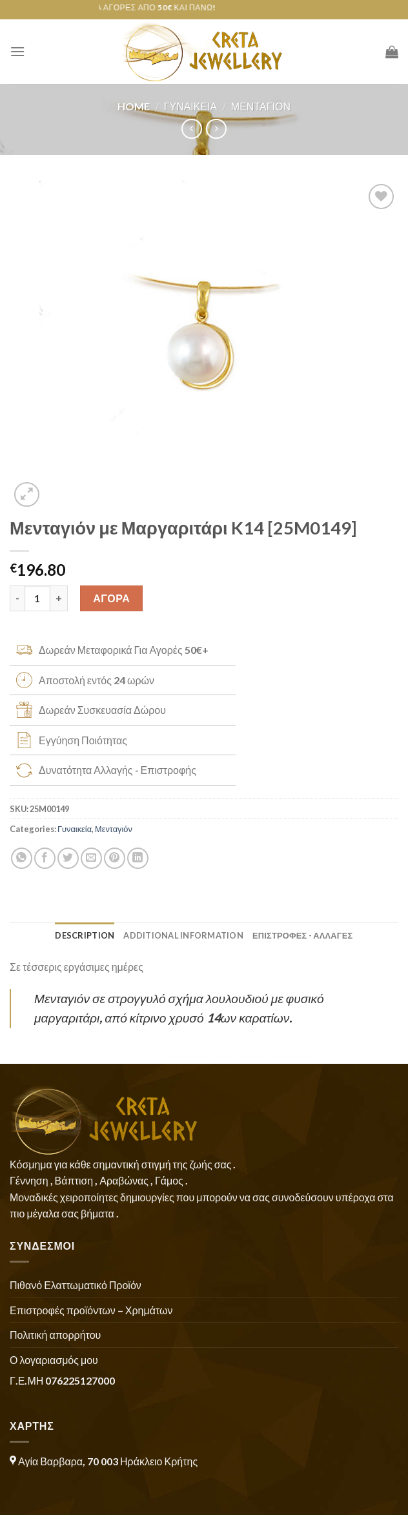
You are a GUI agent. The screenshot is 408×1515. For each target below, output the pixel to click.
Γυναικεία (191, 106)
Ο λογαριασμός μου (54, 1360)
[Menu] (17, 51)
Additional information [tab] (183, 935)
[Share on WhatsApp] (21, 858)
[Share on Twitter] (68, 858)
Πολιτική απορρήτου (55, 1334)
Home (133, 106)
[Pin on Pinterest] (114, 858)
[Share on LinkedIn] (137, 858)
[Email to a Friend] (91, 858)
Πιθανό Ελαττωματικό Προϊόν (75, 1285)
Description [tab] (84, 935)
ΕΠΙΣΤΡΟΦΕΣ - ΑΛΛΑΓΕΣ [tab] (302, 935)
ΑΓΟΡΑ (111, 598)
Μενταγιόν (261, 106)
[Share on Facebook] (45, 858)
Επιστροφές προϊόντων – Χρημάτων (91, 1310)
